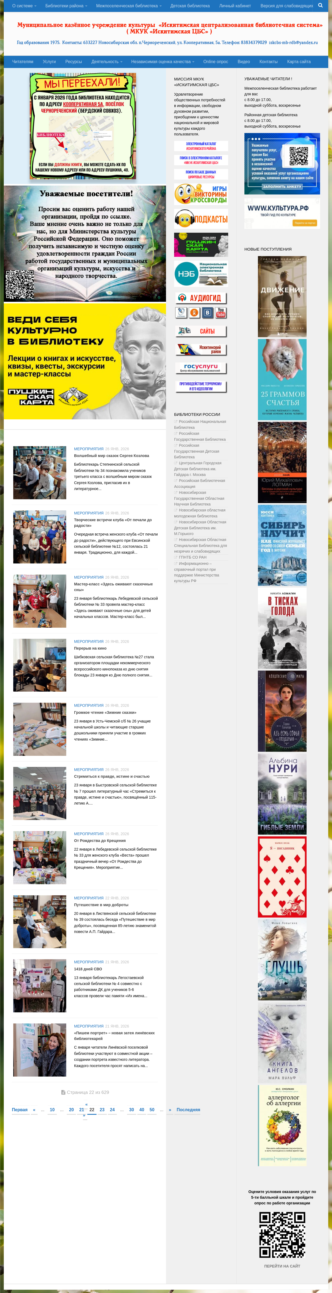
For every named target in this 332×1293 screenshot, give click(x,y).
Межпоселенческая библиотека (126, 6)
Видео (237, 64)
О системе (22, 6)
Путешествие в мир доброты (101, 916)
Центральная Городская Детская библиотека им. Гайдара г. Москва (197, 472)
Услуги (47, 64)
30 (131, 1124)
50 (152, 1124)
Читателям (22, 64)
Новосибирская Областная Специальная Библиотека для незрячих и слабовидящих (200, 548)
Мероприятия (89, 452)
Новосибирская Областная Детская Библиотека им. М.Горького (200, 531)
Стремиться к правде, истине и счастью (112, 785)
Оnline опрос (210, 64)
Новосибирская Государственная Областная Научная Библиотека (199, 501)
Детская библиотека (189, 6)
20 (71, 1124)
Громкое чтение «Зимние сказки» (105, 720)
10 (52, 1124)
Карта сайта (289, 64)
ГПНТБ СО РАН (193, 560)
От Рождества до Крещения (100, 850)
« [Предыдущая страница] (34, 1124)
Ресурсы (70, 64)
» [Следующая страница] (170, 1124)
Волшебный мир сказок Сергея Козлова (111, 459)
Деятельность (100, 64)
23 (102, 1124)
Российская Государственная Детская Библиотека (196, 454)
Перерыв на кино (90, 655)
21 (81, 1124)
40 (142, 1124)
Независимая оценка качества (156, 64)
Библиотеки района (63, 6)
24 (112, 1124)
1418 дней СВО (88, 981)
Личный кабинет (233, 6)
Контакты (260, 64)
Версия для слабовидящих (284, 6)
